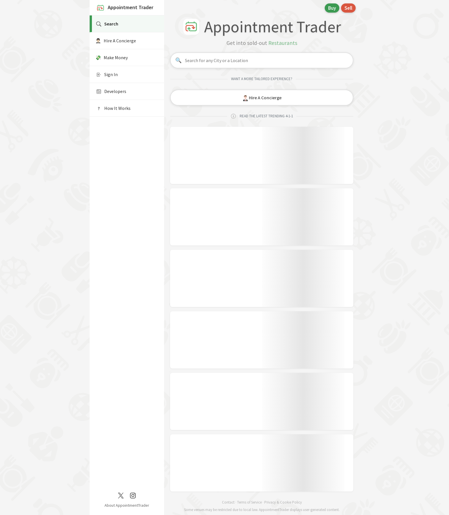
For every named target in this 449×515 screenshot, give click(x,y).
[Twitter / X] (121, 495)
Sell (348, 8)
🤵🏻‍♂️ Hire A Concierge (115, 40)
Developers (110, 91)
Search (106, 24)
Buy (332, 8)
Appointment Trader (124, 8)
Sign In (106, 74)
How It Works (113, 108)
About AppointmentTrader (127, 505)
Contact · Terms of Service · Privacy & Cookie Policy (262, 502)
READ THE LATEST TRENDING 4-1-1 (262, 116)
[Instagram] (133, 495)
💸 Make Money (111, 57)
